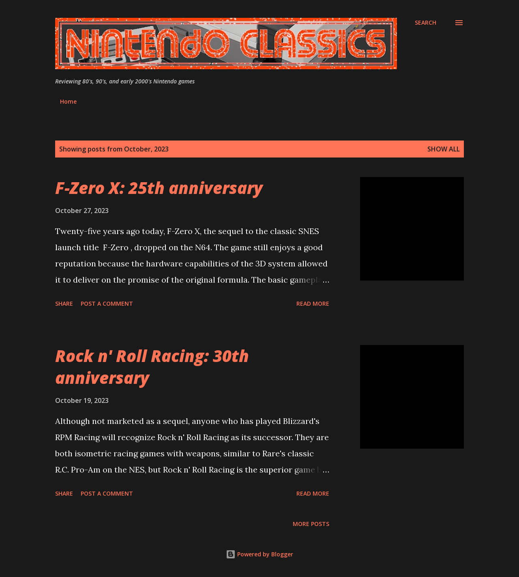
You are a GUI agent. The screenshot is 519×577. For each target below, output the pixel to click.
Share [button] (64, 303)
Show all (443, 149)
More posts (311, 524)
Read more (312, 303)
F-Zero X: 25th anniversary (159, 188)
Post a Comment (107, 303)
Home (68, 101)
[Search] (425, 23)
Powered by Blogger (259, 554)
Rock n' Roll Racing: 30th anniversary (152, 366)
